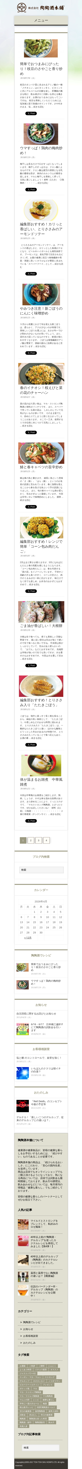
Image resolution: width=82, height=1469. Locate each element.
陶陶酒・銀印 (25, 1422)
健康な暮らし (48, 1400)
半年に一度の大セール (29, 1404)
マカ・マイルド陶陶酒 (29, 1396)
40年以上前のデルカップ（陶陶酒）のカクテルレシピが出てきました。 (44, 1259)
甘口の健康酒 (25, 1411)
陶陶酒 (23, 1419)
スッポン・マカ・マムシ (30, 1377)
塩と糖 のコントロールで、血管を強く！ (39, 1057)
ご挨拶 (32, 1366)
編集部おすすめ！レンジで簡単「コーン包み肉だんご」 (41, 546)
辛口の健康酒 (46, 1415)
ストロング (50, 1377)
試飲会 (23, 1415)
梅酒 (45, 1404)
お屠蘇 (23, 1366)
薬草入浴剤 (53, 1411)
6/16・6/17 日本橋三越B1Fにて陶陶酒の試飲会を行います (47, 1027)
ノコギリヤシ (54, 1381)
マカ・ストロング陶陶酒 (30, 1392)
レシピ (36, 1400)
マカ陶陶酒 (48, 1396)
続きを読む (38, 107)
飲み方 (51, 1422)
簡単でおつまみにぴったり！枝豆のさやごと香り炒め (41, 69)
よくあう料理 (25, 1370)
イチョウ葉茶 (41, 1370)
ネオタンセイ (39, 1381)
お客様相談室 (30, 1335)
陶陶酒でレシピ (32, 1322)
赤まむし (33, 1415)
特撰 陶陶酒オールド (46, 1407)
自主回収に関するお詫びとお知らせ (36, 1013)
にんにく (52, 1366)
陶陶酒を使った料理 (38, 1419)
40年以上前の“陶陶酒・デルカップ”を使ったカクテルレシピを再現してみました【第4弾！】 (44, 1242)
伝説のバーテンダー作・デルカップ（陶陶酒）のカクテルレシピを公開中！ (44, 1291)
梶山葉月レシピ (26, 1407)
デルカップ (24, 1381)
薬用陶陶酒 (40, 1411)
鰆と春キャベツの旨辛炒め (41, 467)
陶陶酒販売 (40, 1422)
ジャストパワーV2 (28, 1373)
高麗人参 (23, 1426)
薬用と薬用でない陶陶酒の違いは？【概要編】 (44, 1275)
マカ (35, 1388)
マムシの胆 (24, 1400)
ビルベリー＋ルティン (29, 1385)
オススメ (54, 1370)
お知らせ (28, 1329)
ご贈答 (42, 1366)
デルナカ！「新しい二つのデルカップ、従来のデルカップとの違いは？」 (40, 1119)
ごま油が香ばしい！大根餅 (41, 626)
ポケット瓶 (24, 1388)
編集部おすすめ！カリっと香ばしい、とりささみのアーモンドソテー (41, 229)
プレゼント (48, 1385)
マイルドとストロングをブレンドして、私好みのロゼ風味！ (44, 1223)
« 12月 (28, 937)
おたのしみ (29, 1342)
